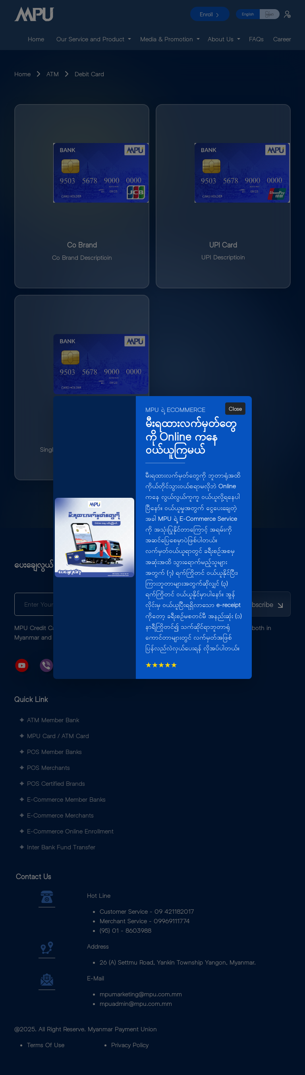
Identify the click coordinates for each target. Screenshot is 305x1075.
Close (235, 408)
